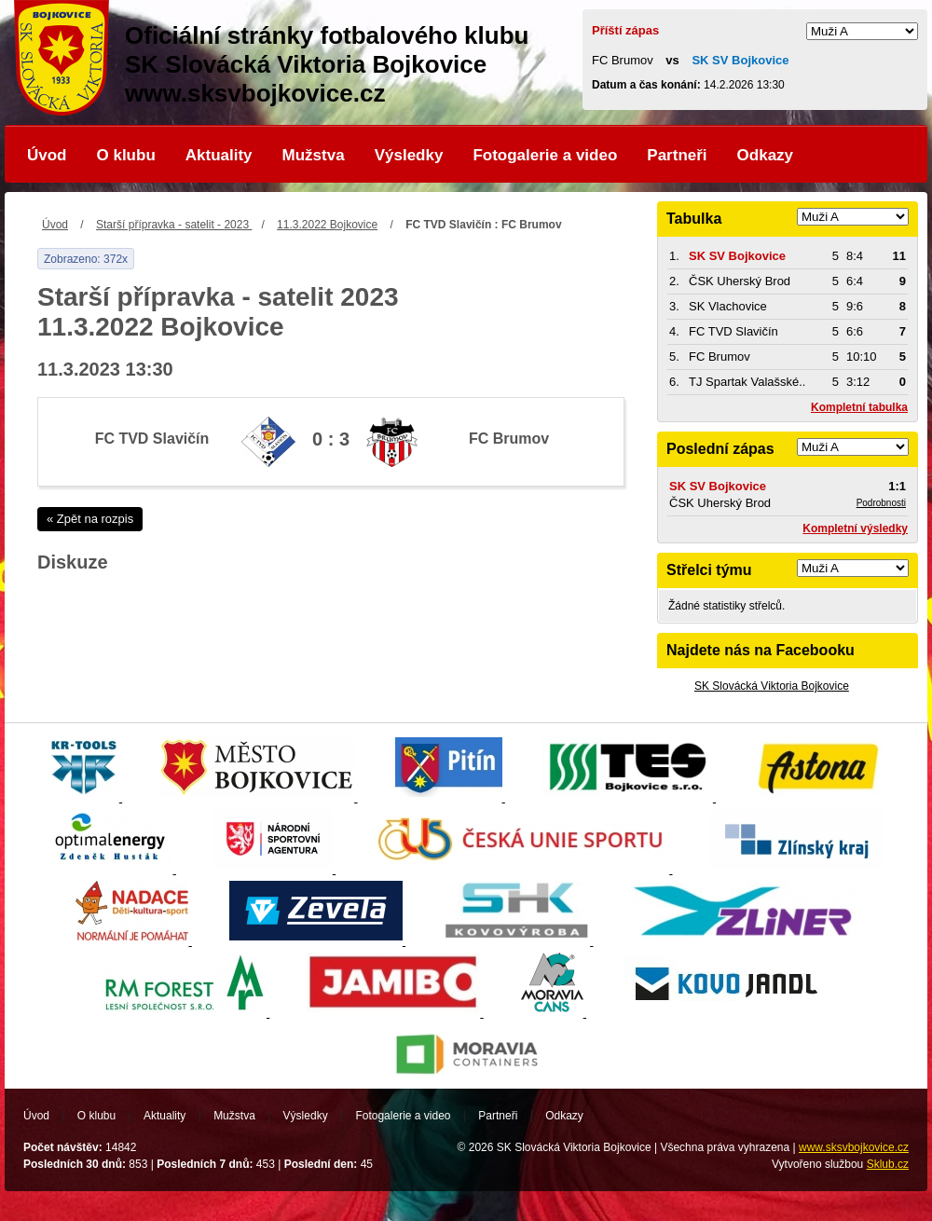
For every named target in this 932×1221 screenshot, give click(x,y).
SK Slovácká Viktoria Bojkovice (771, 686)
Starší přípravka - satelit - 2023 (174, 224)
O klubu (126, 155)
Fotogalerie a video (545, 155)
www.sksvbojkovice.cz (854, 1147)
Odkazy (765, 155)
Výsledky (409, 155)
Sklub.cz (888, 1164)
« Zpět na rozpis (90, 519)
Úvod (47, 155)
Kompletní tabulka (859, 407)
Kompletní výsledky (855, 528)
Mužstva (313, 155)
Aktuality (219, 155)
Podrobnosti (881, 503)
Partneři (676, 155)
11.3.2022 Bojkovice (327, 224)
